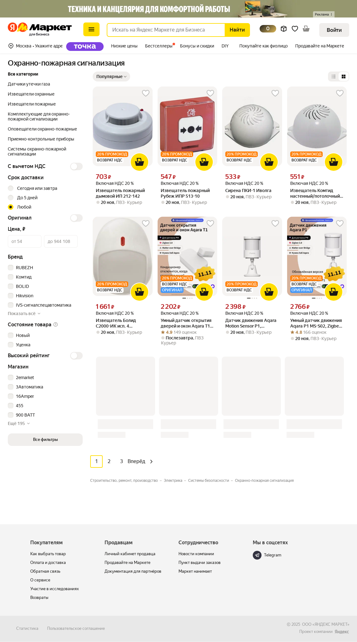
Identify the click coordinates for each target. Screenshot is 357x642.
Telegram (267, 555)
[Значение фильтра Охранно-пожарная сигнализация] (264, 480)
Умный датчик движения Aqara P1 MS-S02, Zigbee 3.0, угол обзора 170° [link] (316, 323)
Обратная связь (45, 571)
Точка (85, 46)
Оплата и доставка (48, 562)
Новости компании (196, 553)
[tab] (86, 46)
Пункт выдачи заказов (199, 562)
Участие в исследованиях (54, 588)
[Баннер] (178, 8)
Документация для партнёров (133, 571)
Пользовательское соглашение (76, 628)
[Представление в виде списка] (334, 76)
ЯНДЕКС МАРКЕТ (331, 624)
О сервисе (40, 580)
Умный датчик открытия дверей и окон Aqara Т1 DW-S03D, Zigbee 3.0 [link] (186, 323)
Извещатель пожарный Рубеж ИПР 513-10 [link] (185, 193)
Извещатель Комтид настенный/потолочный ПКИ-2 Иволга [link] (315, 193)
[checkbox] (44, 267)
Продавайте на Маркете (127, 562)
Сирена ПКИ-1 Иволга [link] (248, 190)
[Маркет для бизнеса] (12, 29)
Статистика (27, 628)
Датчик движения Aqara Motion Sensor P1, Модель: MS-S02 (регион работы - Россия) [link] (250, 323)
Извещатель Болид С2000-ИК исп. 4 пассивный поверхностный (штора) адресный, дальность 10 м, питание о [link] (121, 323)
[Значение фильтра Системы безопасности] (211, 480)
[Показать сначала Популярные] (111, 76)
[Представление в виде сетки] (344, 76)
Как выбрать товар (48, 553)
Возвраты (39, 597)
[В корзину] (139, 162)
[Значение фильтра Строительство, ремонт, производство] (126, 480)
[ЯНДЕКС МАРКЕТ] (342, 632)
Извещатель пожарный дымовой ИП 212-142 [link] (120, 193)
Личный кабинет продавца (130, 553)
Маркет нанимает (195, 571)
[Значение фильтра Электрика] (175, 480)
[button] (324, 14)
